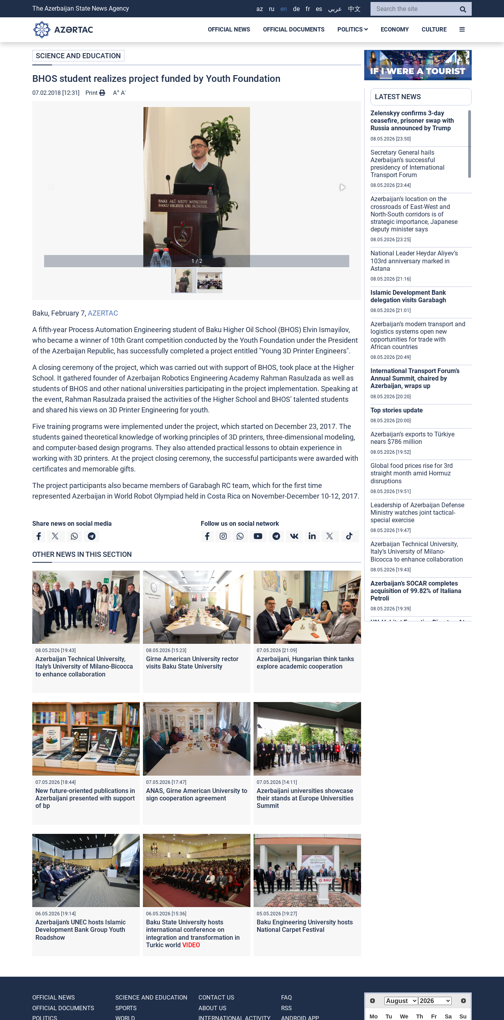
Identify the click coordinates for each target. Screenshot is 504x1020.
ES (319, 9)
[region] (421, 365)
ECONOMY (395, 29)
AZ (259, 9)
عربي (335, 9)
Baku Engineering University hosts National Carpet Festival (305, 925)
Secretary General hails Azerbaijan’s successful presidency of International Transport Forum (408, 164)
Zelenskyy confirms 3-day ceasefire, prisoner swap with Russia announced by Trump (412, 120)
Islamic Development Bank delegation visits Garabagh (408, 296)
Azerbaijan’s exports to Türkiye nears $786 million (412, 438)
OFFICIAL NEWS (229, 29)
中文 (354, 9)
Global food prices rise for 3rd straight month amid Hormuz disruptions (412, 473)
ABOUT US (212, 1008)
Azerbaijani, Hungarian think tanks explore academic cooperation (305, 662)
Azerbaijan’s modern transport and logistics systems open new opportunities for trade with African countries (418, 335)
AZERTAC (103, 313)
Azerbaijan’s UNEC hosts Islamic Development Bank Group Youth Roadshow (80, 929)
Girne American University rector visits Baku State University (192, 662)
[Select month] (401, 1001)
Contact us (216, 997)
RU (271, 9)
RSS (286, 1008)
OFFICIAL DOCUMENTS (293, 29)
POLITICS (352, 29)
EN (283, 9)
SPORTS (126, 1008)
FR (308, 9)
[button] (196, 187)
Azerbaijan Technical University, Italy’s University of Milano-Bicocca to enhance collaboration (84, 666)
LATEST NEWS (398, 96)
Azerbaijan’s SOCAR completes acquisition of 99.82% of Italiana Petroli (416, 591)
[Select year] (435, 1001)
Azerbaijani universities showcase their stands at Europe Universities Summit (305, 798)
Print (95, 92)
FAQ (286, 997)
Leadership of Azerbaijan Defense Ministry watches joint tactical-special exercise (417, 512)
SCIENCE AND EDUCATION (78, 56)
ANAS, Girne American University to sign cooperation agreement (196, 794)
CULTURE (434, 29)
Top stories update (397, 410)
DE (296, 9)
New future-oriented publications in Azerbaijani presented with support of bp (85, 798)
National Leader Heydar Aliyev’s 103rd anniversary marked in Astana (414, 260)
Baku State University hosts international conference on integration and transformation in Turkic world (193, 933)
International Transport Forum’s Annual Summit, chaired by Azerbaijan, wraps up (415, 378)
